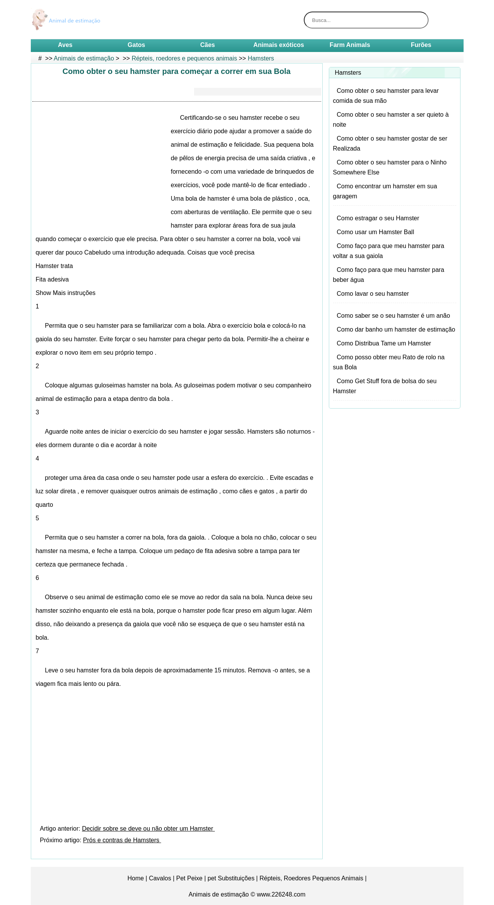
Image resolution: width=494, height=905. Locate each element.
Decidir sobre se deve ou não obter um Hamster (148, 828)
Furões (421, 45)
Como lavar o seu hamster (373, 293)
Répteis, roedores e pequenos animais (184, 58)
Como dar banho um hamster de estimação (396, 329)
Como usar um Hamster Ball (375, 232)
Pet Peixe (189, 878)
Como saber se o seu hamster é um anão (393, 315)
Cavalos (160, 878)
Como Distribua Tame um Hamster (384, 343)
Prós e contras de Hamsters (122, 840)
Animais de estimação (84, 58)
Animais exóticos (278, 45)
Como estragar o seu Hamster (378, 218)
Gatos (136, 45)
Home (135, 878)
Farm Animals (350, 45)
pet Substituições (231, 878)
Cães (207, 45)
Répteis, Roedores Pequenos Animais (311, 878)
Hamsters (261, 58)
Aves (65, 45)
